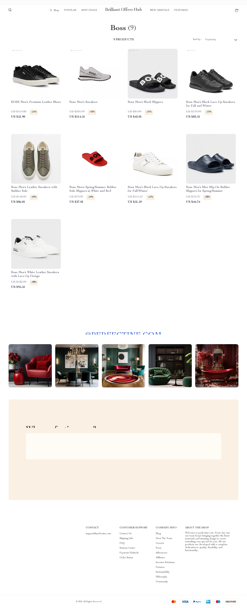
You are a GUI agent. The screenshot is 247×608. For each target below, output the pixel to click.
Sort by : (197, 39)
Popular (70, 10)
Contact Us (126, 533)
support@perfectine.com (98, 533)
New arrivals (159, 10)
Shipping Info (126, 538)
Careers (160, 543)
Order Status (126, 558)
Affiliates (160, 558)
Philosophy (161, 577)
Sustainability (163, 572)
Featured (181, 10)
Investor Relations (165, 562)
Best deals (89, 10)
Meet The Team (164, 538)
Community (162, 582)
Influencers (161, 553)
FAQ (122, 543)
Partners (160, 567)
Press (158, 548)
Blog (158, 533)
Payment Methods (129, 553)
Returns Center (127, 548)
